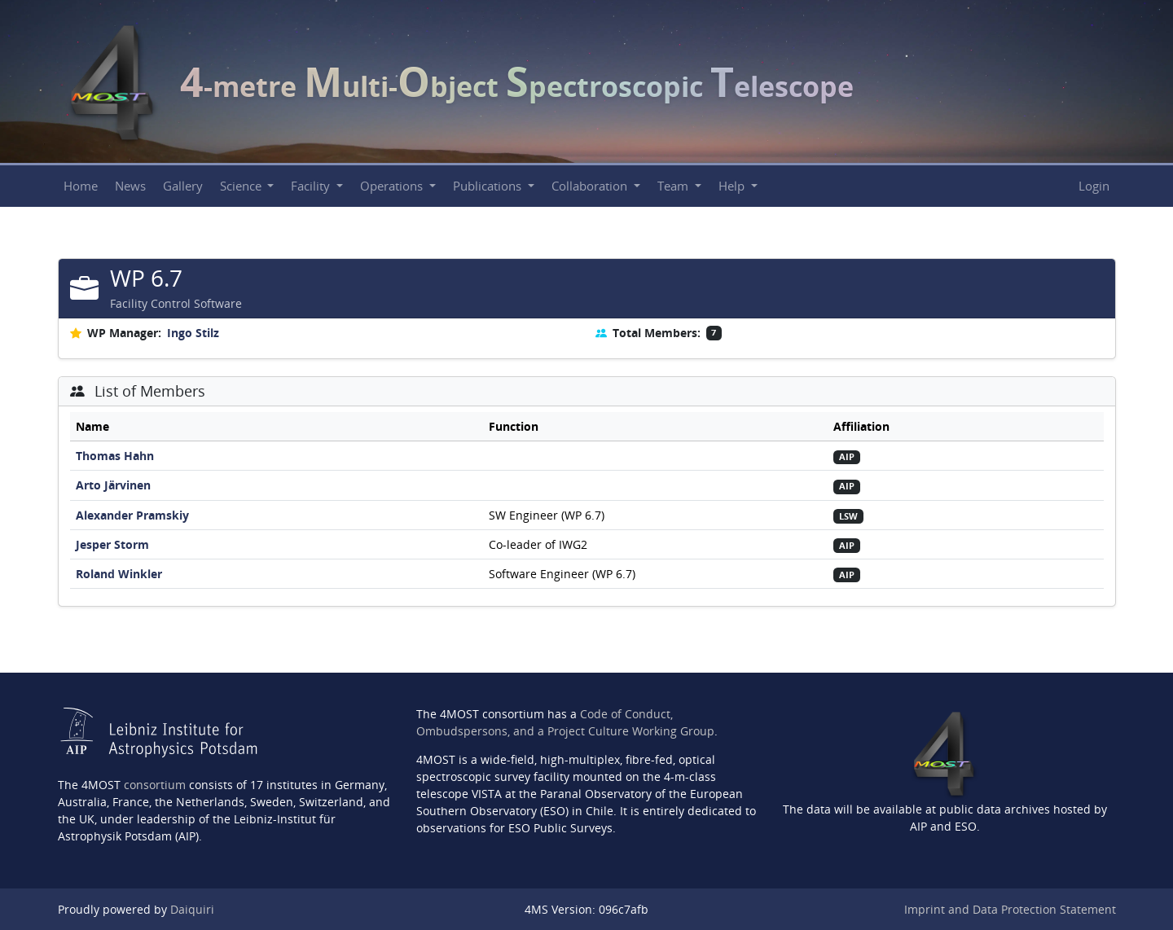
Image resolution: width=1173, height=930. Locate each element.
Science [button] (242, 186)
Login (1094, 186)
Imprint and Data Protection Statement (1010, 909)
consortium (155, 784)
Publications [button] (489, 186)
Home (81, 186)
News (130, 186)
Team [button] (674, 186)
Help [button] (733, 186)
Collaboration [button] (590, 186)
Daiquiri (192, 909)
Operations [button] (393, 186)
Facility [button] (312, 186)
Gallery (183, 186)
